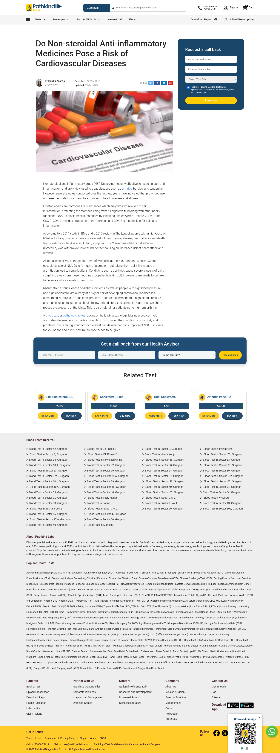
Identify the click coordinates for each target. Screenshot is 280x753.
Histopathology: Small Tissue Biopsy (89, 640)
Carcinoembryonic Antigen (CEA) (169, 600)
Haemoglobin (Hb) (36, 628)
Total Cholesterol (149, 589)
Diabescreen (148, 651)
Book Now (211, 100)
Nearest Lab (114, 19)
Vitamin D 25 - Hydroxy (71, 600)
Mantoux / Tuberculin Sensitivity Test (133, 645)
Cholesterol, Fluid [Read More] (111, 397)
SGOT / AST (134, 572)
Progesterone (41, 595)
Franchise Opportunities (87, 686)
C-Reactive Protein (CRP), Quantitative (115, 668)
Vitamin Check (235, 600)
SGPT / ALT (65, 572)
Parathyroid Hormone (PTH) (125, 595)
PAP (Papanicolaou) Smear (164, 617)
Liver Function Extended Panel (78, 656)
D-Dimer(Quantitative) (99, 612)
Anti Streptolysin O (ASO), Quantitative (73, 668)
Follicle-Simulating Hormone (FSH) (83, 606)
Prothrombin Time (76, 612)
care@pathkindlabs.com (76, 744)
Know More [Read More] (48, 416)
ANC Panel (196, 656)
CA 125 (145, 600)
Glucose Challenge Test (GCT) (196, 578)
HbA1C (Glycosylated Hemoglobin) (140, 583)
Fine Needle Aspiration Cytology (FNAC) (126, 617)
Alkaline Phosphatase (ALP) (99, 572)
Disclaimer (50, 738)
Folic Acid (57, 606)
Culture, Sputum (209, 645)
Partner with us (88, 19)
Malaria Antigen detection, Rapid (104, 628)
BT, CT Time (58, 612)
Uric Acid (165, 589)
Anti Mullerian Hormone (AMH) (230, 595)
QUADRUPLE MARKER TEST (157, 595)
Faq (214, 691)
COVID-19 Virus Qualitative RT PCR (164, 640)
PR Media (171, 719)
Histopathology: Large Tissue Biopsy (210, 634)
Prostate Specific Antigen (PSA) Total (88, 595)
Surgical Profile (42, 668)
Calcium (229, 572)
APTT (47, 612)
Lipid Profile (123, 656)
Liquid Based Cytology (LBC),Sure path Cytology (206, 617)
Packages (61, 19)
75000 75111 (42, 744)
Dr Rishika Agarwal (55, 81)
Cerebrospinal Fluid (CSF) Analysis (131, 612)
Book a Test (33, 686)
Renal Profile (180, 651)
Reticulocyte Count (224, 628)
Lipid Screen (86, 662)
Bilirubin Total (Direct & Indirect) (159, 572)
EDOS (103, 738)
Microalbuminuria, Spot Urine (234, 583)
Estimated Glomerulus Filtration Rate (117, 578)
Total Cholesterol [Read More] (165, 397)
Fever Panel (137, 656)
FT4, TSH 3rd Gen (136, 606)
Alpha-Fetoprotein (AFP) (185, 589)
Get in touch (219, 686)
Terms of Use (33, 738)
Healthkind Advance (221, 651)
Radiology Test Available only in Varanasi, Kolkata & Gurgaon (127, 744)
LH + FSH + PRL (199, 606)
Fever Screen (140, 662)
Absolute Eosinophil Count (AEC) (91, 623)
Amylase (121, 572)
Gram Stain (105, 645)
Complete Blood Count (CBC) (184, 623)
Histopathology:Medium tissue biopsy (47, 640)
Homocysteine (181, 606)
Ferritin (47, 606)
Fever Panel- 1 (164, 651)
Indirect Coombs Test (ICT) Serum (66, 628)
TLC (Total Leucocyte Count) (134, 634)
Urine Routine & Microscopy (88, 617)
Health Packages (36, 702)
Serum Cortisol (196, 600)
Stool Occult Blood (205, 612)
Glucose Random (74, 583)
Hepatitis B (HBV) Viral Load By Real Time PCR (209, 640)
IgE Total (214, 606)
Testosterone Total (184, 595)
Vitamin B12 (51, 600)
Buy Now (71, 416)
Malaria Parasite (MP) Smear (139, 628)
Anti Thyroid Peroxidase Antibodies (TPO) (117, 600)
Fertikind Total (221, 662)
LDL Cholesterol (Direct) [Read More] (60, 397)
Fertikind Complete (43, 662)
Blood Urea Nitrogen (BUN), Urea (59, 589)
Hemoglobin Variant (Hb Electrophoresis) (82, 634)
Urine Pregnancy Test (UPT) (56, 617)
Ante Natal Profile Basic (127, 651)
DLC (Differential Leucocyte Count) (170, 634)
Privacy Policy (68, 738)
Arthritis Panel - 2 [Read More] (219, 397)
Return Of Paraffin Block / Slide (127, 640)
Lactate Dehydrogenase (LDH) (191, 583)
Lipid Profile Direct (198, 651)
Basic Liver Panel (106, 656)
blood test (52, 315)
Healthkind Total (181, 662)
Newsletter (171, 713)
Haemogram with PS (155, 623)
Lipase (213, 583)
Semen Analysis (185, 612)
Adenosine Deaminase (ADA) (42, 572)
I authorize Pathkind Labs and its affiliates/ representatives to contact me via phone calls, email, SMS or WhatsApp (212, 90)
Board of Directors (176, 697)
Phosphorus (33, 589)
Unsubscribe (98, 749)
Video (93, 738)
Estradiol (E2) (33, 606)
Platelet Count (205, 628)
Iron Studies (167, 583)
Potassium (84, 589)
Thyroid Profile (204, 595)
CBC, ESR (112, 634)
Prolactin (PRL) (58, 595)
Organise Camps (82, 702)
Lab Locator (33, 708)
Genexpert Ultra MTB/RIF (57, 651)
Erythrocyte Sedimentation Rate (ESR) (221, 623)
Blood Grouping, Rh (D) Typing (126, 623)
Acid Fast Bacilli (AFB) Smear (82, 645)
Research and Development (135, 691)
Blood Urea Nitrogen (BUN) (209, 572)
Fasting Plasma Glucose (227, 578)
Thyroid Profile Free (114, 606)
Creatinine (57, 578)
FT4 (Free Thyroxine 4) (159, 606)
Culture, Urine (226, 645)
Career (169, 708)
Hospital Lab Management (88, 697)
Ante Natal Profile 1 (160, 662)
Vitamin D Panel (235, 656)
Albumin (78, 572)
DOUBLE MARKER (216, 600)
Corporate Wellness (84, 691)
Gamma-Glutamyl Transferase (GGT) (159, 578)
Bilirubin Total (185, 572)
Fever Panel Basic (155, 656)
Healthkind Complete (66, 662)
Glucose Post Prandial (52, 583)
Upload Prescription (240, 19)
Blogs (132, 19)
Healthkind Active (122, 662)
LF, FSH (89, 600)
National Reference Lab (133, 686)
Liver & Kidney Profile (49, 656)
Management (173, 702)
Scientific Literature (130, 702)
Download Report (204, 19)
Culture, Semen (80, 651)
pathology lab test (74, 315)
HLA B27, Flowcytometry (58, 623)
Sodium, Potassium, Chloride (80, 578)
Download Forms (129, 697)
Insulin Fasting (228, 606)
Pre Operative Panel (214, 656)
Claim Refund (34, 713)
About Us (170, 686)
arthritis (127, 188)
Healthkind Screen (201, 662)
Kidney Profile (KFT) (178, 656)
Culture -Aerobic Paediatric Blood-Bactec (177, 645)
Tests (40, 19)
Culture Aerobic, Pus (101, 651)
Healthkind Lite (103, 662)
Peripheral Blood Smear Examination (176, 628)
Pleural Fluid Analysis (163, 612)
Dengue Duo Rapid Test (150, 668)
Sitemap (216, 697)
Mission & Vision (174, 691)
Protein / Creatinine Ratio (105, 589)
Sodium (124, 589)
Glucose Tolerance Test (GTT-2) (103, 583)
